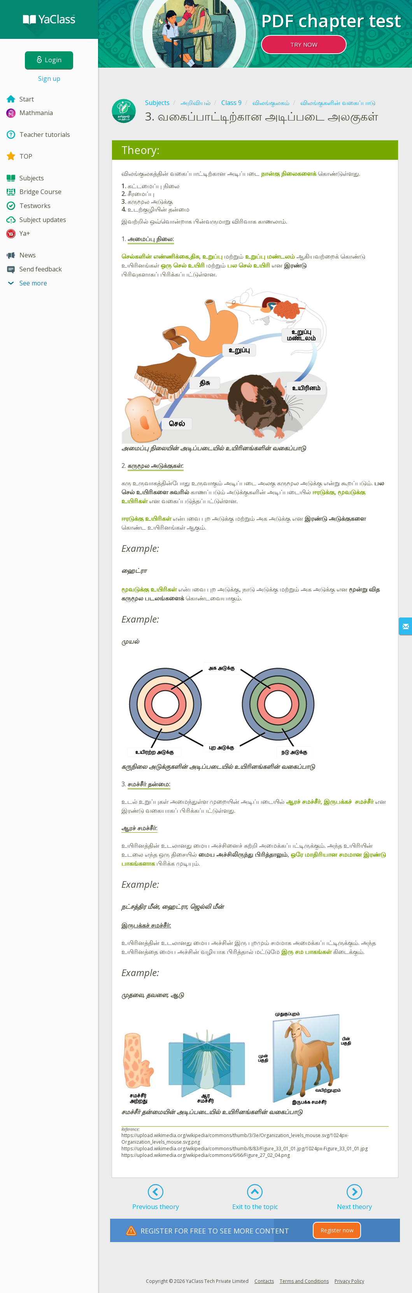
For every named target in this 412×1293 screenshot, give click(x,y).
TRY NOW (303, 44)
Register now (337, 1230)
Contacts (264, 1281)
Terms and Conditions (304, 1281)
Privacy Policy (349, 1281)
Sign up (49, 78)
